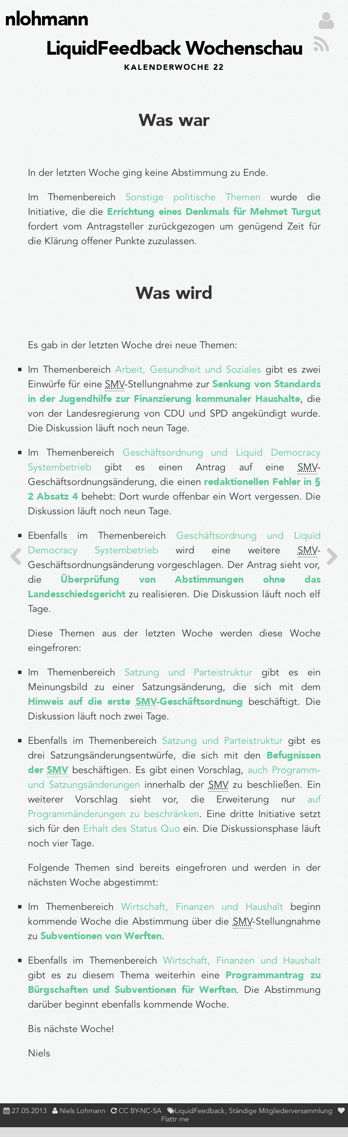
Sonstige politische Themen (193, 197)
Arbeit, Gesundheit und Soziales (188, 369)
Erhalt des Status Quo (131, 828)
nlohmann (46, 19)
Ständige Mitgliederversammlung (281, 1111)
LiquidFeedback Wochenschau (174, 53)
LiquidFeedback (200, 1111)
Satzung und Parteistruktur (188, 672)
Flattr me (175, 1119)
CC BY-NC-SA (140, 1111)
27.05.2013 (29, 1111)
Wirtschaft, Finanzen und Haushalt (202, 906)
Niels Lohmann (82, 1111)
